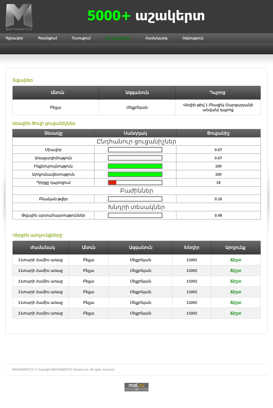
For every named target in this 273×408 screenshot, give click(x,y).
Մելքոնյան (140, 260)
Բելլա (88, 260)
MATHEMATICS (62, 369)
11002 (191, 260)
